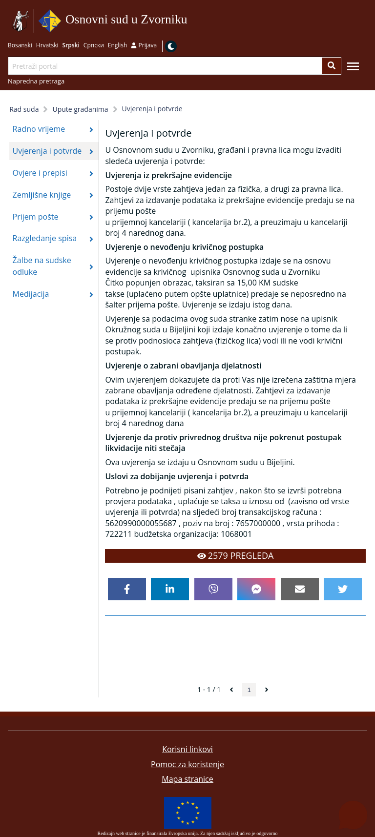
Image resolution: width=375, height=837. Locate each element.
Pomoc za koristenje (187, 764)
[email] (300, 589)
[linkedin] (170, 589)
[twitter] (343, 589)
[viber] (213, 589)
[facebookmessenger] (256, 589)
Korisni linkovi (187, 749)
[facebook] (127, 589)
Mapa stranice (187, 779)
